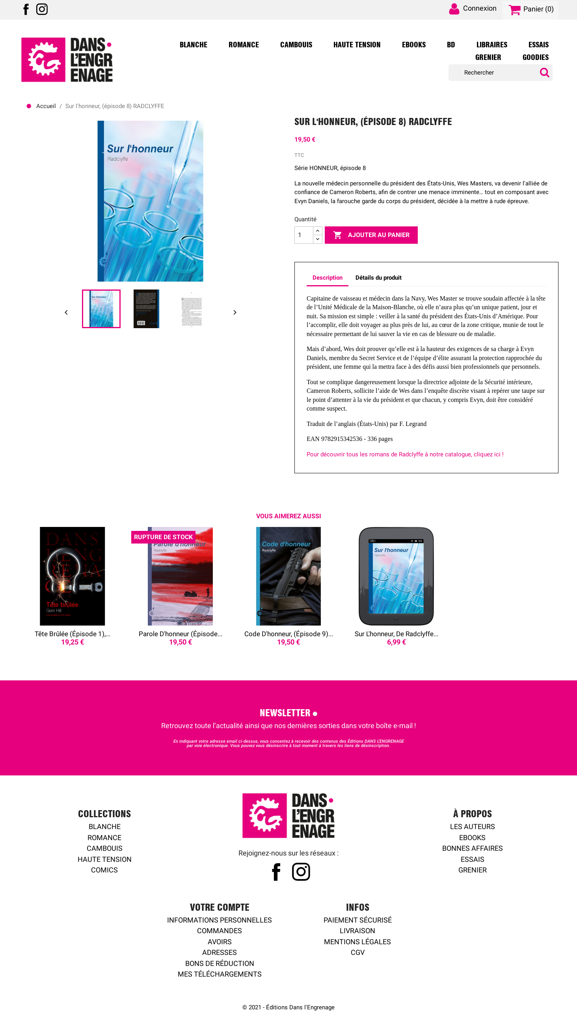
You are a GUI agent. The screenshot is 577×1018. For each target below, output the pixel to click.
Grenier (488, 57)
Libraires (491, 45)
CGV (358, 952)
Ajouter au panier (371, 235)
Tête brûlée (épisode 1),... (72, 634)
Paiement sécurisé (358, 920)
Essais (539, 45)
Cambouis (296, 45)
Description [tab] (327, 277)
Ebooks (414, 45)
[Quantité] (303, 235)
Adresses (219, 952)
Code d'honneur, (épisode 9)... (288, 634)
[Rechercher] (501, 72)
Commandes (219, 930)
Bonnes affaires (472, 848)
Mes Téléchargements (220, 974)
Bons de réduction (219, 963)
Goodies (536, 57)
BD (451, 45)
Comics (104, 870)
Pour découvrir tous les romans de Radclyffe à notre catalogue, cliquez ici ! (405, 454)
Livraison (357, 930)
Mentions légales (357, 942)
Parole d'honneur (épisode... (180, 634)
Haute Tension (357, 45)
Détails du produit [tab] (379, 277)
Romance (244, 45)
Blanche (193, 45)
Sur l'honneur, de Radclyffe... (396, 634)
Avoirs (220, 942)
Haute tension (105, 859)
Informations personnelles (219, 920)
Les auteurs (472, 826)
